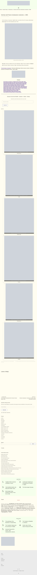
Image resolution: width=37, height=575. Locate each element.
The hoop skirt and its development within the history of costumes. (14, 85)
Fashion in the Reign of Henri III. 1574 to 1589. (10, 90)
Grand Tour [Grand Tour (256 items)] (10, 506)
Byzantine (2, 419)
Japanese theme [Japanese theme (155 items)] (31, 506)
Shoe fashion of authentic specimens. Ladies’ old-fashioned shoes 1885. (14, 83)
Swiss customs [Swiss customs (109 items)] (31, 510)
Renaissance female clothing (30, 361)
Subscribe (5, 105)
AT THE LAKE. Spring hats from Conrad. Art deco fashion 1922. (10, 398)
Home (1, 9)
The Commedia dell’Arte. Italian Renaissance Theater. (12, 91)
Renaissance (11, 9)
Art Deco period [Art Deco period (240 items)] (18, 503)
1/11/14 (2, 16)
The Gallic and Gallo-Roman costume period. (7, 464)
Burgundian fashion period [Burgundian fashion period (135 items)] (26, 504)
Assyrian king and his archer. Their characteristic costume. (10, 530)
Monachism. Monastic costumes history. (6, 470)
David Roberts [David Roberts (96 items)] (12, 505)
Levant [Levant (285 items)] (11, 508)
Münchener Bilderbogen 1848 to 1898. (6, 471)
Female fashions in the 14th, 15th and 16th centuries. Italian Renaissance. (15, 86)
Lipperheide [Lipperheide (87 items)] (14, 508)
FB (19, 569)
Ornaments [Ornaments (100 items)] (8, 509)
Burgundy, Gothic (3, 424)
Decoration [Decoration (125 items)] (16, 505)
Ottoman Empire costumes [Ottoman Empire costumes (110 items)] (14, 509)
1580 (4, 361)
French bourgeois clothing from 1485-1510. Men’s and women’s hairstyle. (15, 82)
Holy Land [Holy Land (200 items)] (21, 506)
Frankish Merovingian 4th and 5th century (7, 466)
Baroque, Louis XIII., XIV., (4, 427)
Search (2, 442)
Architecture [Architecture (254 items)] (12, 503)
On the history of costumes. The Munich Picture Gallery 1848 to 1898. (14, 81)
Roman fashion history (4, 461)
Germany (10, 361)
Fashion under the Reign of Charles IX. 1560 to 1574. (12, 89)
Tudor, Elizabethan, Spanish (5, 426)
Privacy (2, 558)
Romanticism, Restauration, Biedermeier (6, 432)
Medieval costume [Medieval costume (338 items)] (21, 508)
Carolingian (2, 421)
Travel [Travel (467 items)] (10, 511)
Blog (1, 564)
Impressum (2, 560)
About (2, 553)
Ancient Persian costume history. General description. (8, 460)
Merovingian (3, 420)
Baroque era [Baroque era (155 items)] (9, 504)
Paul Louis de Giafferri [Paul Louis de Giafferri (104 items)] (22, 509)
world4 (4, 16)
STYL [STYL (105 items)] (27, 510)
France (8, 361)
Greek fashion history (4, 455)
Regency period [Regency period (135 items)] (30, 509)
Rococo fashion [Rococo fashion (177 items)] (17, 510)
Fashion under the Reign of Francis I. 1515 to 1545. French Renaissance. (15, 87)
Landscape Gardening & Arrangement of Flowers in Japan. (28, 483)
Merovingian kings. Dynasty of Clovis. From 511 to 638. (10, 492)
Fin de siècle (3, 436)
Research (2, 565)
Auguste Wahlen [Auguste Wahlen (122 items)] (3, 504)
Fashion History (5, 9)
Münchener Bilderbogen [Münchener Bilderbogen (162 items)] (30, 508)
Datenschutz (3, 559)
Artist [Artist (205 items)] (23, 503)
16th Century (6, 361)
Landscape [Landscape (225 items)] (6, 508)
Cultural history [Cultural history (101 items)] (6, 505)
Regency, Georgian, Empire (5, 431)
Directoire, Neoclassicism (4, 430)
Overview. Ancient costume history (6, 472)
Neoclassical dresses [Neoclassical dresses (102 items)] (4, 509)
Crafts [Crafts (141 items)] (2, 505)
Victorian (2, 435)
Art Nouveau (3, 437)
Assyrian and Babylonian (4, 459)
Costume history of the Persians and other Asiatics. (8, 465)
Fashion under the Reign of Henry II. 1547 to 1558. (11, 88)
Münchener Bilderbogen (19, 361)
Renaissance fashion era (24, 361)
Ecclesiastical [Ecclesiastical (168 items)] (21, 505)
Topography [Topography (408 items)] (4, 511)
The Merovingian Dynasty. (28, 487)
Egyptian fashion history (4, 454)
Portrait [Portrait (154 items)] (26, 509)
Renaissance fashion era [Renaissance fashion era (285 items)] (7, 510)
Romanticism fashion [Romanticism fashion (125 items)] (23, 510)
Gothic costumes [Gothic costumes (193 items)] (4, 506)
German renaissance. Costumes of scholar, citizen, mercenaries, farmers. (27, 398)
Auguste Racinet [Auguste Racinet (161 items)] (28, 503)
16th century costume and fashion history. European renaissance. (13, 84)
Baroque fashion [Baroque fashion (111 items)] (13, 504)
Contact (2, 554)
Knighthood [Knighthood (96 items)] (2, 508)
